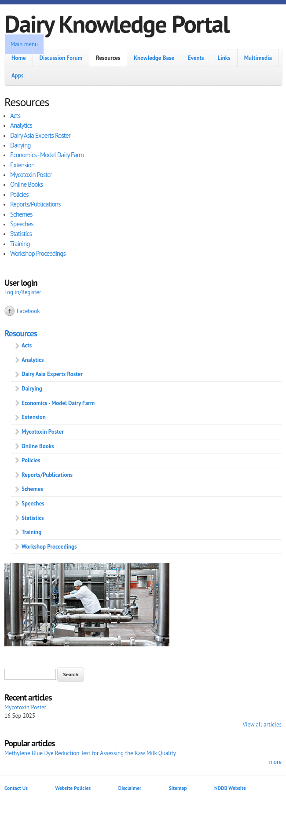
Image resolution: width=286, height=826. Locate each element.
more (275, 762)
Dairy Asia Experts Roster (40, 135)
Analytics (21, 125)
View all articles (262, 724)
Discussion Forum (61, 58)
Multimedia (258, 58)
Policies (19, 194)
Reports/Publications (35, 204)
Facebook (28, 311)
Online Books (26, 184)
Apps (17, 75)
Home (18, 58)
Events (196, 58)
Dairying (20, 145)
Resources (108, 58)
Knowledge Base (154, 58)
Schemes (21, 214)
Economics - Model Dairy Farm (47, 155)
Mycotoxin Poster (31, 174)
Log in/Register (22, 292)
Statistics (21, 233)
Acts (15, 115)
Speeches (21, 224)
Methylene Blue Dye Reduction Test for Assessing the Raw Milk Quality (90, 753)
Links (224, 58)
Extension (22, 165)
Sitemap (178, 788)
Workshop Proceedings (38, 253)
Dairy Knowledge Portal (116, 23)
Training (20, 244)
